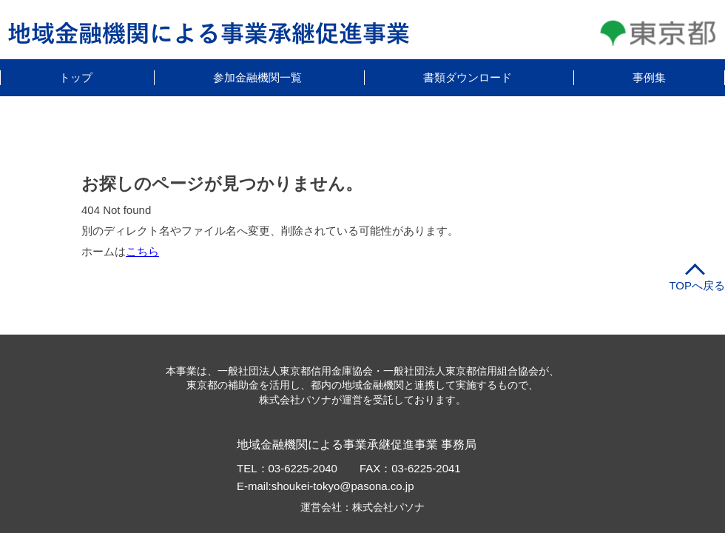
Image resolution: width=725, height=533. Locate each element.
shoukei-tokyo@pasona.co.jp (343, 486)
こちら (142, 251)
